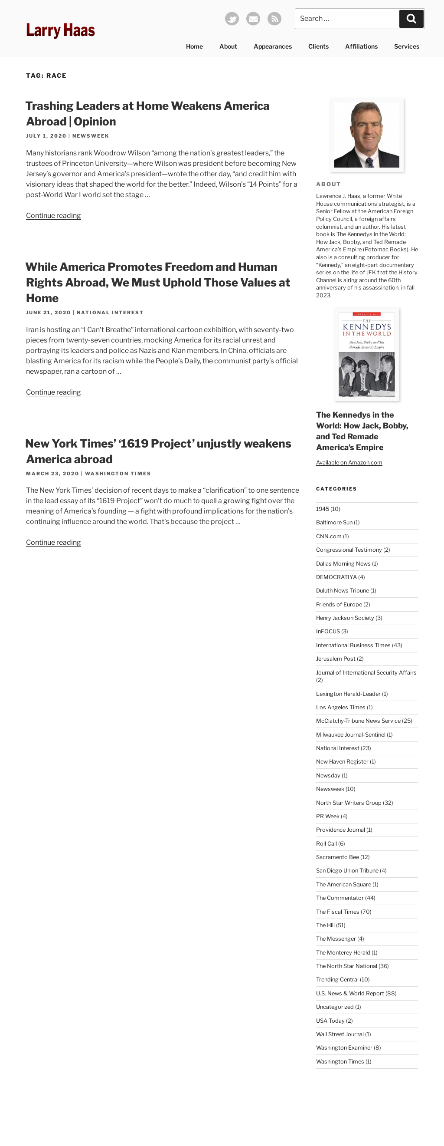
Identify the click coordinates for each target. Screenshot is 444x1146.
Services (406, 46)
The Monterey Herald (343, 952)
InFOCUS (328, 631)
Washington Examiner (344, 1047)
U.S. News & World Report (350, 993)
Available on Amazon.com (349, 462)
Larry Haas (60, 29)
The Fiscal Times (337, 912)
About (228, 46)
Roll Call (326, 843)
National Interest (110, 313)
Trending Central (337, 979)
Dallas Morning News (343, 563)
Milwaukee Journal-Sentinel (350, 734)
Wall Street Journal (340, 1034)
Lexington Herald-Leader (348, 694)
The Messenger (336, 938)
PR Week (328, 816)
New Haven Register (342, 761)
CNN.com (329, 536)
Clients (318, 46)
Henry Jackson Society (345, 618)
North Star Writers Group (349, 803)
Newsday (328, 775)
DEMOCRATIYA (336, 577)
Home (194, 46)
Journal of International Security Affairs (366, 672)
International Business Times (353, 645)
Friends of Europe (339, 604)
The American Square (343, 884)
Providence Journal (340, 830)
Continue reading (53, 215)
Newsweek (90, 136)
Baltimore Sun (334, 522)
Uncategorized (335, 1007)
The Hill (325, 925)
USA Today (330, 1021)
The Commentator (340, 898)
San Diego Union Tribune (347, 870)
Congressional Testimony (349, 550)
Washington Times (118, 474)
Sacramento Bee (337, 857)
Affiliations (361, 46)
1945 (322, 509)
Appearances (273, 46)
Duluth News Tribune (342, 590)
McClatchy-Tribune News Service (358, 721)
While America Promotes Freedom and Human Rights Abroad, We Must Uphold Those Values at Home (158, 282)
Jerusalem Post (336, 658)
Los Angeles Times (341, 707)
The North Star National (346, 966)
